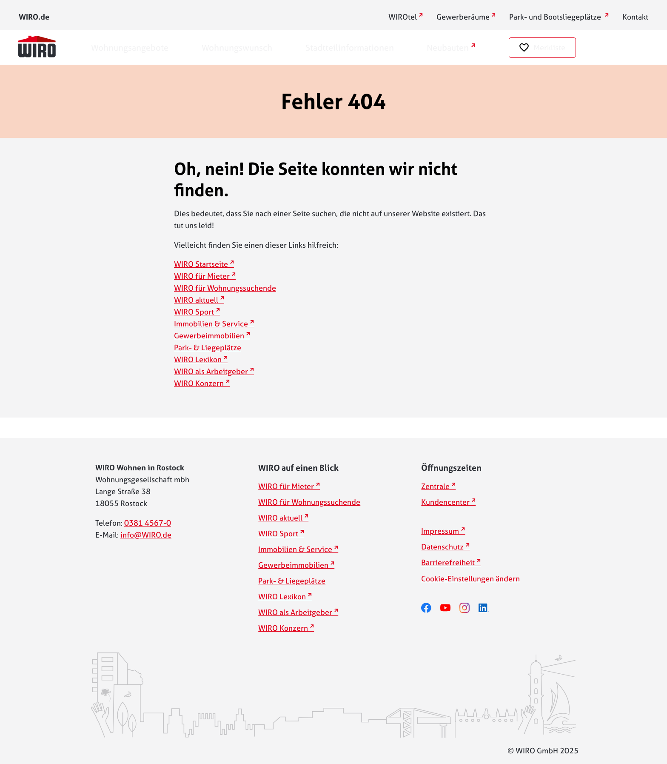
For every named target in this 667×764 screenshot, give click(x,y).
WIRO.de (34, 16)
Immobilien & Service (211, 323)
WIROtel (402, 16)
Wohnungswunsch (237, 47)
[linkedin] (488, 608)
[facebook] (430, 608)
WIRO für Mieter (202, 276)
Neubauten (448, 47)
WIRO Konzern (199, 383)
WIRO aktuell (196, 300)
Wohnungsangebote (129, 47)
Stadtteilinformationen (349, 47)
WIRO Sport (194, 311)
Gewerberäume (463, 16)
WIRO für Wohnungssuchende (225, 288)
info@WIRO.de (145, 534)
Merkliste (549, 47)
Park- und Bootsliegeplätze (556, 16)
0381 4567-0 (147, 523)
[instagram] (469, 608)
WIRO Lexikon (198, 359)
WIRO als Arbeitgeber (211, 371)
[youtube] (449, 608)
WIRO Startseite (201, 264)
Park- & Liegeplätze (207, 347)
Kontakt (635, 16)
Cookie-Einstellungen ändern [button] (470, 578)
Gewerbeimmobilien (209, 335)
